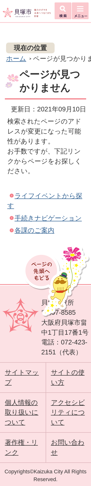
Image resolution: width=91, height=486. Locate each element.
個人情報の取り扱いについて (21, 412)
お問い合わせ (67, 447)
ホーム (16, 58)
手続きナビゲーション (48, 218)
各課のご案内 (34, 230)
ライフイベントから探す (44, 200)
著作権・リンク (21, 447)
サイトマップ (22, 377)
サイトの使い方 (68, 377)
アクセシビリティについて (68, 412)
